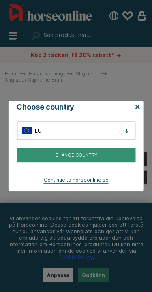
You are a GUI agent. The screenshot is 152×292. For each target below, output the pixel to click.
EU (38, 131)
